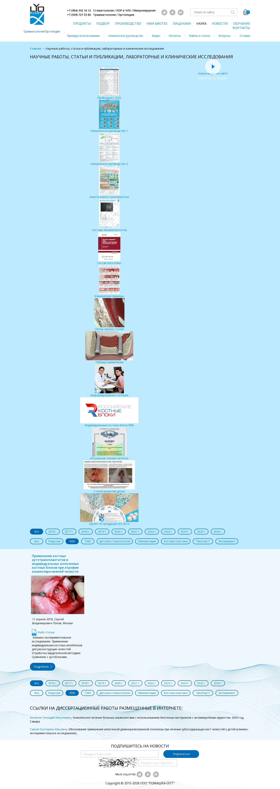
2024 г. (184, 531)
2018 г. (85, 531)
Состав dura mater (109, 248)
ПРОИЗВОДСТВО (128, 23)
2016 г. (52, 531)
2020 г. (118, 531)
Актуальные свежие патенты (109, 443)
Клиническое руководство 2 (109, 149)
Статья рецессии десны (109, 476)
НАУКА (201, 23)
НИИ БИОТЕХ (157, 23)
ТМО (88, 541)
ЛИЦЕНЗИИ (182, 23)
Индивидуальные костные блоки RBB (109, 412)
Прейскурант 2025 (109, 83)
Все (36, 531)
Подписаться (181, 754)
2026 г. (218, 531)
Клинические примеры (109, 281)
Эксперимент (226, 541)
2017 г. (69, 531)
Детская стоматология (114, 541)
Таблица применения (109, 347)
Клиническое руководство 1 (109, 116)
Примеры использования (83, 36)
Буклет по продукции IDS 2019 (109, 509)
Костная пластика (176, 541)
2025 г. (201, 531)
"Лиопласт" (202, 541)
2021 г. (135, 531)
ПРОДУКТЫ (82, 23)
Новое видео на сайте (213, 71)
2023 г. (168, 531)
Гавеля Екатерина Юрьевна (48, 729)
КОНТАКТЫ (241, 28)
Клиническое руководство (125, 36)
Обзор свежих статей (109, 314)
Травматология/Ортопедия (41, 31)
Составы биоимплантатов (109, 215)
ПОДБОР (102, 23)
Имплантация (147, 541)
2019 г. (102, 531)
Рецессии (54, 541)
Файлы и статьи (199, 36)
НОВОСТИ (220, 23)
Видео (156, 36)
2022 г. (151, 531)
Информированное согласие (109, 380)
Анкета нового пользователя (109, 182)
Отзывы (245, 36)
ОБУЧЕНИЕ (241, 23)
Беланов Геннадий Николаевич (50, 717)
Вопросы (224, 36)
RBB (72, 541)
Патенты (174, 36)
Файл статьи (46, 632)
